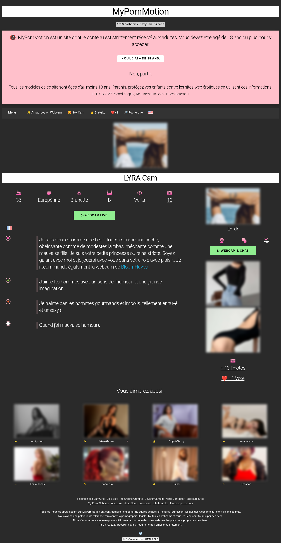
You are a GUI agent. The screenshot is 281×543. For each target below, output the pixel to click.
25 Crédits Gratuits (131, 498)
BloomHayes (134, 267)
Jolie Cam (131, 503)
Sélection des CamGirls (91, 498)
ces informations (256, 87)
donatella (107, 484)
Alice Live (116, 503)
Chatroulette (160, 503)
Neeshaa (246, 484)
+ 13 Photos (233, 368)
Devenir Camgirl (154, 498)
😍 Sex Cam (76, 112)
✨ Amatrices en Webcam (44, 112)
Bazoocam (145, 503)
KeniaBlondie (38, 484)
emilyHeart (37, 441)
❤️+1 (114, 112)
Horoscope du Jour (181, 503)
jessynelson (246, 441)
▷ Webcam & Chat (233, 250)
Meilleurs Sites (195, 498)
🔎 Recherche (133, 112)
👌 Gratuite (97, 112)
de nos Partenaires (159, 511)
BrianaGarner (106, 441)
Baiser (176, 484)
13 (169, 200)
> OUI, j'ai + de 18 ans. (140, 58)
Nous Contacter (175, 498)
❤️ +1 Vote (233, 378)
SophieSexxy (176, 441)
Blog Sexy (112, 498)
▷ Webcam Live (94, 215)
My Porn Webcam (98, 503)
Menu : (13, 112)
